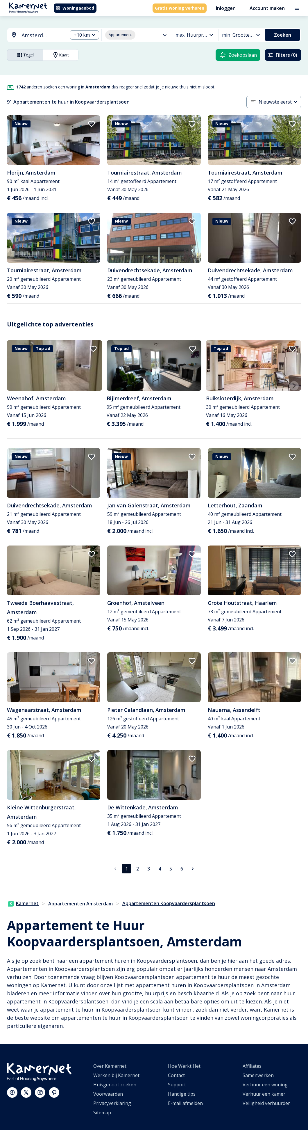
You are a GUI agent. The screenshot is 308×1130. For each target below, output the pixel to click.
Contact (176, 1075)
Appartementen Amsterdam (80, 903)
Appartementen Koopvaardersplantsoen (168, 903)
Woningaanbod (74, 8)
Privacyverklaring (112, 1103)
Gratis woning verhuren (179, 8)
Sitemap (102, 1112)
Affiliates (252, 1066)
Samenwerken (258, 1075)
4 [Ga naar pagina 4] (159, 869)
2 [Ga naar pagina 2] (137, 869)
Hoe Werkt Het (184, 1066)
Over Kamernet (109, 1066)
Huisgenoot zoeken (114, 1084)
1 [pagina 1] (126, 869)
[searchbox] (42, 35)
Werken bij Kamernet (116, 1075)
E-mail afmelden (185, 1103)
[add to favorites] (91, 124)
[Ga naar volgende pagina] (192, 868)
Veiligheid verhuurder (266, 1103)
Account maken (267, 8)
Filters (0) (282, 55)
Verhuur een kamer (264, 1094)
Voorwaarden (108, 1094)
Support (177, 1084)
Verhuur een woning (265, 1084)
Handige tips (182, 1094)
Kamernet (23, 903)
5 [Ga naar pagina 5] (170, 869)
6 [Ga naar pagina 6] (181, 869)
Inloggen (226, 8)
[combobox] (34, 35)
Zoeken (282, 35)
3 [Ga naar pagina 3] (148, 869)
